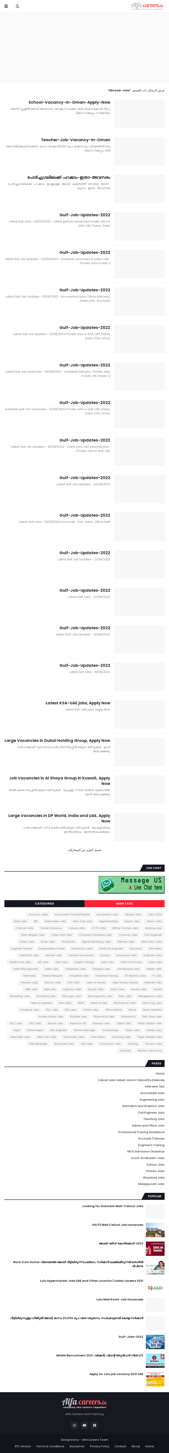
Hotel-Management (25, 969)
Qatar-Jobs (124, 1023)
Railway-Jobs (101, 1023)
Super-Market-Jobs (150, 1037)
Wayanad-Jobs (64, 1044)
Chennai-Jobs (24, 928)
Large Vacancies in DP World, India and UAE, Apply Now (59, 818)
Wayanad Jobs (154, 1177)
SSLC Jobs (15, 1023)
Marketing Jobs (46, 996)
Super (16, 1030)
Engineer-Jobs (153, 955)
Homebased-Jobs (128, 969)
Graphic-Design (84, 962)
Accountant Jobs (152, 1093)
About (135, 1446)
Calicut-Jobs (77, 928)
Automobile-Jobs (55, 921)
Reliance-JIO (78, 1023)
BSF (36, 921)
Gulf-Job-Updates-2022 (84, 215)
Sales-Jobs (132, 1030)
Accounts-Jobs (38, 914)
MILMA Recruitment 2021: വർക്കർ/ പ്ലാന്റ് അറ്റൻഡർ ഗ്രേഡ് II (99, 1355)
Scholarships (110, 1030)
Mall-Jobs (125, 996)
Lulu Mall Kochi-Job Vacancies (119, 1300)
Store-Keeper (35, 1030)
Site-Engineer (58, 1030)
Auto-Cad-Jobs (82, 921)
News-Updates (152, 1009)
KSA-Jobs (74, 982)
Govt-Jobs (107, 962)
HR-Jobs (43, 962)
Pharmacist (128, 1016)
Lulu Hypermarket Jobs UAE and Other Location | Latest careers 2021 (91, 1281)
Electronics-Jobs (82, 948)
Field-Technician (131, 962)
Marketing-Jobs (20, 996)
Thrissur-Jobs (153, 1044)
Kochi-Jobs (117, 989)
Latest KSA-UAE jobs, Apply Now (78, 703)
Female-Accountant (81, 955)
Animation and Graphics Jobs (143, 1106)
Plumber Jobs (78, 1016)
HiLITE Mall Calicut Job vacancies (117, 1225)
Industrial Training (107, 975)
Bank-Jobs (20, 921)
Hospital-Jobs (101, 969)
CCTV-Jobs (99, 928)
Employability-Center (52, 948)
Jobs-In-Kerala (95, 982)
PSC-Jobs (52, 1009)
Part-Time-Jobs (152, 1016)
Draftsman (68, 941)
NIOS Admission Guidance (146, 1151)
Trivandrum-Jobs (110, 1044)
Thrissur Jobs (155, 1171)
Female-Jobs (54, 955)
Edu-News (155, 948)
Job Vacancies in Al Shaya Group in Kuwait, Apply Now (59, 780)
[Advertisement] (84, 47)
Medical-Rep (99, 1003)
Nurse (132, 1009)
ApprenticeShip (108, 921)
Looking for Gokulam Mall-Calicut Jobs (113, 1206)
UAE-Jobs (87, 1044)
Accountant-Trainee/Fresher (72, 914)
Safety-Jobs (154, 1030)
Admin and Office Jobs (148, 1125)
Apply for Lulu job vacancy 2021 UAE (116, 1374)
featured (125, 1050)
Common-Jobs (128, 935)
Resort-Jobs (55, 1023)
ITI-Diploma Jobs (135, 975)
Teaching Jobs (154, 1119)
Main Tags (124, 903)
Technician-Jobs (73, 1037)
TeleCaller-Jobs (20, 1037)
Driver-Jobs (48, 941)
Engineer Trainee (21, 948)
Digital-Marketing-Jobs (96, 941)
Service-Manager (85, 1030)
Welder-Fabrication (150, 1050)
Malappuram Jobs (151, 1184)
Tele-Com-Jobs (46, 1037)
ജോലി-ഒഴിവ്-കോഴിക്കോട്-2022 (121, 1244)
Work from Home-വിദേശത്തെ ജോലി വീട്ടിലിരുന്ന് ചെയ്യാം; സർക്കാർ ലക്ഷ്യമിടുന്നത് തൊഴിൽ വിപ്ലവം (78, 1264)
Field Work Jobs (29, 955)
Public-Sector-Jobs (150, 1023)
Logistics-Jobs (72, 989)
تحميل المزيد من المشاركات (84, 850)
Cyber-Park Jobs (61, 935)
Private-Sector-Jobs (51, 1016)
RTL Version (23, 1446)
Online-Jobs (90, 1009)
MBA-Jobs (31, 989)
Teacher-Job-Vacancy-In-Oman (75, 139)
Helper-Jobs (154, 969)
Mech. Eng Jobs (152, 1003)
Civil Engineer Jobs (151, 1112)
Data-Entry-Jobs (151, 941)
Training (133, 1044)
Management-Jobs (100, 996)
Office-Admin (113, 1009)
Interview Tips (155, 1086)
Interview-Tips (153, 982)
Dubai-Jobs (27, 941)
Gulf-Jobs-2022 (131, 1337)
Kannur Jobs (156, 1165)
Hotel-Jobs (52, 969)
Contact (120, 1446)
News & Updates (41, 1003)
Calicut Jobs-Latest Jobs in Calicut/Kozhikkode (131, 1080)
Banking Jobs (153, 928)
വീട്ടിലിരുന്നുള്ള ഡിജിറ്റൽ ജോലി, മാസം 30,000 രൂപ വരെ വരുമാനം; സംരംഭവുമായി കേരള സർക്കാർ (76, 1318)
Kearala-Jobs (29, 982)
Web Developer (38, 1044)
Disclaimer (77, 1446)
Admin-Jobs (154, 921)
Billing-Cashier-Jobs (125, 928)
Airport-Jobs (132, 921)
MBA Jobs (50, 989)
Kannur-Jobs (53, 982)
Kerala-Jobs (139, 989)
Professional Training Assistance (141, 1132)
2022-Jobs (155, 914)
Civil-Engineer (153, 935)
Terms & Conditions (50, 1446)
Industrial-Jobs (79, 975)
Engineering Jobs (152, 1100)
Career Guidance (51, 928)
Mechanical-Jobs (125, 1003)
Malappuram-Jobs (150, 996)
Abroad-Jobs (133, 914)
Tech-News (98, 1037)
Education (136, 948)
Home (160, 1073)
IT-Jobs (157, 975)
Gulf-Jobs (61, 962)
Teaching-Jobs (121, 1037)
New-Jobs (65, 1003)
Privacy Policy (99, 1446)
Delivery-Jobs (126, 941)
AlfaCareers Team (95, 1440)
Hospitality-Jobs (75, 969)
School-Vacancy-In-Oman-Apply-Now (69, 102)
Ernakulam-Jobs (126, 955)
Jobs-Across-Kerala (125, 982)
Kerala (158, 989)
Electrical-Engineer (111, 948)
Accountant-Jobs (107, 914)
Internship (29, 975)
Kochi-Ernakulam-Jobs (148, 1158)
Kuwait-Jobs (96, 989)
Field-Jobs (155, 962)
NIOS (81, 1003)
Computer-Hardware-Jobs (95, 935)
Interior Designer (52, 975)
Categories (44, 903)
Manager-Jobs (71, 996)
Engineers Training (151, 1145)
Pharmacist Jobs (104, 1016)
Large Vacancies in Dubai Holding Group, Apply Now (57, 740)
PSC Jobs (70, 1009)
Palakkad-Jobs (29, 1009)
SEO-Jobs (35, 1023)
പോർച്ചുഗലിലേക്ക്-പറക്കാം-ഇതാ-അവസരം (68, 177)
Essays (105, 955)
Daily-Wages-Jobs (33, 935)
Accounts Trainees (151, 1138)
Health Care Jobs (20, 962)
